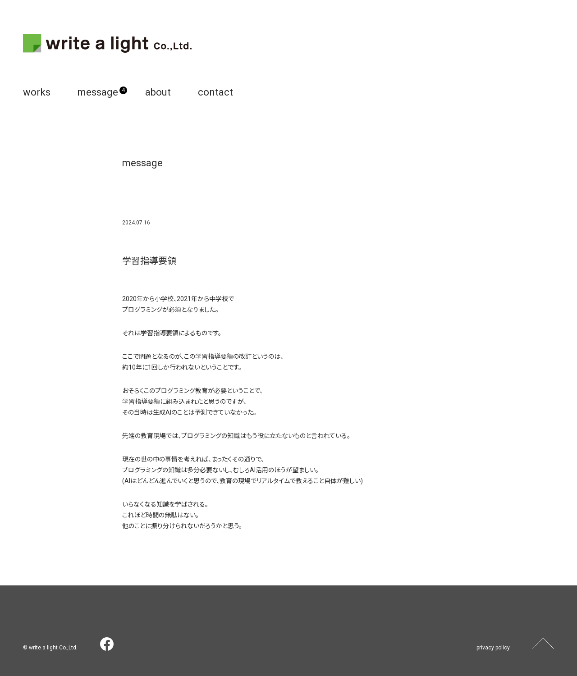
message (98, 92)
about (158, 92)
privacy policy (493, 647)
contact (215, 92)
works (36, 92)
